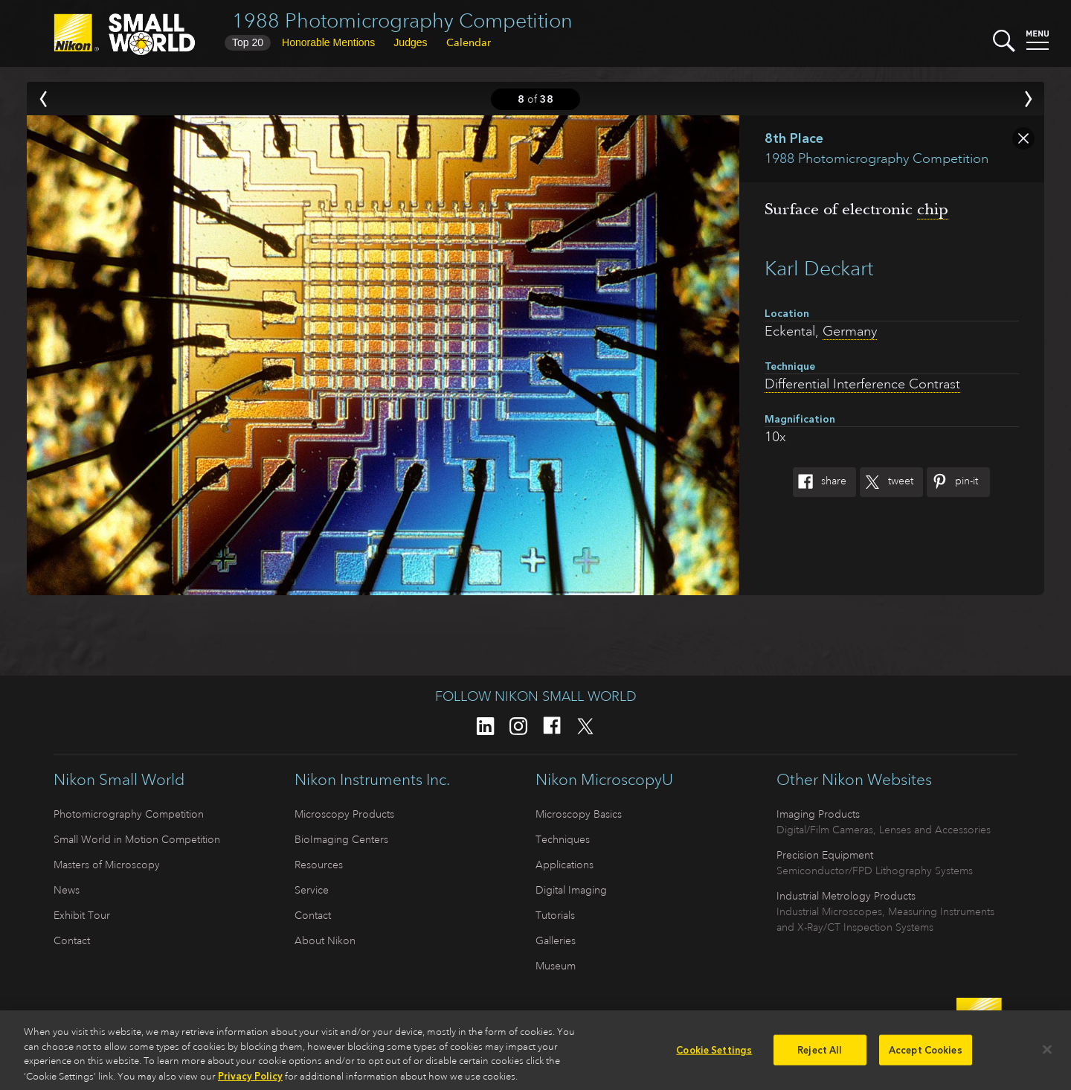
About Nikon (325, 940)
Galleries (556, 940)
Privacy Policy (250, 1081)
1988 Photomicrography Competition (402, 20)
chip (932, 209)
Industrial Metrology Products (846, 896)
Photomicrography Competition (129, 814)
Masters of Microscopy (107, 864)
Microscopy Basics (579, 814)
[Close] (1047, 1054)
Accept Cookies (925, 1054)
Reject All (819, 1054)
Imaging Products (818, 814)
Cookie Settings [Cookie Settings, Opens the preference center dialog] (714, 1054)
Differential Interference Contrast (862, 384)
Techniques (563, 839)
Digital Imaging (571, 890)
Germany (850, 331)
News (67, 890)
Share (819, 482)
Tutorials (555, 915)
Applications (565, 864)
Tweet (886, 482)
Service (312, 890)
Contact (72, 940)
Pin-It (952, 482)
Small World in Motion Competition (137, 839)
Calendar (468, 42)
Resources (319, 864)
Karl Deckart (819, 268)
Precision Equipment (824, 855)
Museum (556, 965)
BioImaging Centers (341, 839)
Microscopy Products (344, 814)
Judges (410, 42)
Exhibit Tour (82, 915)
